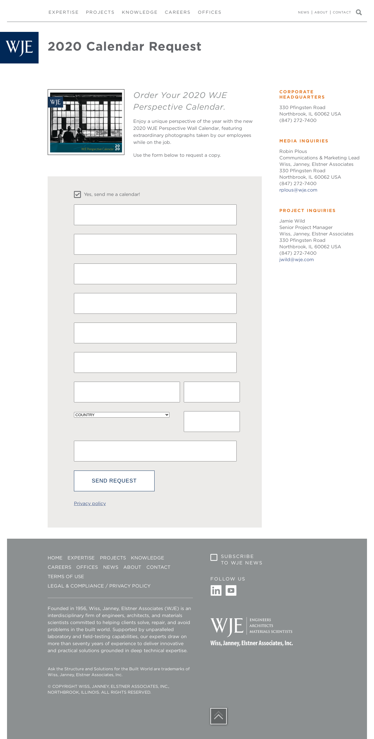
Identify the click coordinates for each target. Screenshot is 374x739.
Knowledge (140, 12)
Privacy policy (90, 503)
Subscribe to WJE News (242, 560)
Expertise (64, 12)
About (321, 12)
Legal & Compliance (76, 586)
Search (361, 12)
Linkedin (216, 591)
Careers (178, 12)
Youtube (231, 591)
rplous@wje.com (298, 190)
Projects (100, 12)
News (303, 12)
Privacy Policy (129, 586)
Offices (210, 12)
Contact (342, 12)
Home (55, 558)
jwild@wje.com (296, 259)
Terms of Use (66, 576)
